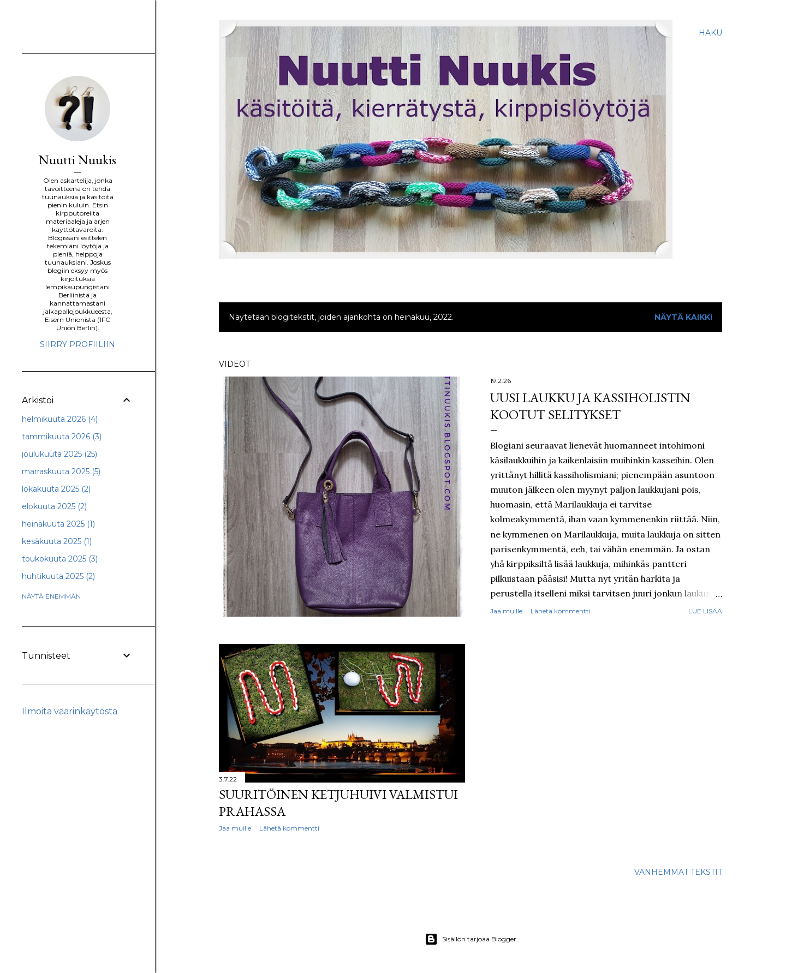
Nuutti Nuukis (77, 159)
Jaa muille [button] (506, 611)
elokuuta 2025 (54, 506)
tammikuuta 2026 (62, 436)
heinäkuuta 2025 (58, 524)
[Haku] (710, 33)
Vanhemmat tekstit (678, 872)
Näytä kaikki (683, 317)
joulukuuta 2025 (59, 454)
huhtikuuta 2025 (58, 576)
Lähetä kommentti (561, 611)
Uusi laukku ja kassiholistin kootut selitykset (590, 406)
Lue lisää (705, 611)
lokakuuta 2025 (56, 489)
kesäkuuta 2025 (57, 541)
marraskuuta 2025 (61, 471)
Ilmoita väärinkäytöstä (69, 711)
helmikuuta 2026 (60, 419)
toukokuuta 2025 (60, 559)
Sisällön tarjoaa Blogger (470, 939)
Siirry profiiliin (77, 344)
